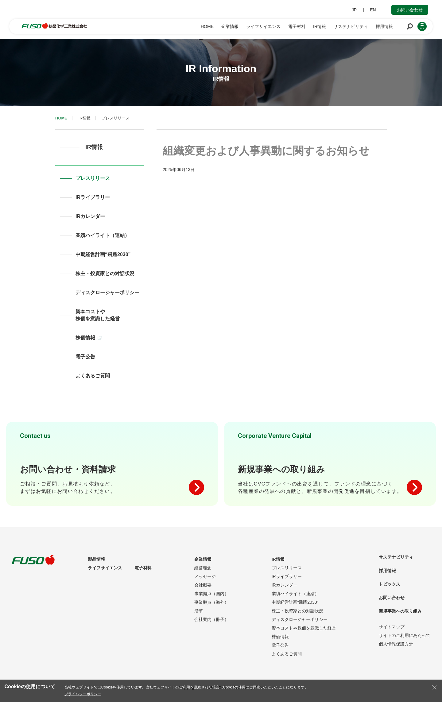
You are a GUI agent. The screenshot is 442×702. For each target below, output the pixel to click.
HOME (61, 118)
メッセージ (205, 576)
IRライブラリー (93, 197)
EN (373, 10)
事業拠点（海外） (211, 602)
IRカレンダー (90, 216)
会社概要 (202, 585)
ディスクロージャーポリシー (107, 292)
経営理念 (202, 567)
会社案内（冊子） (211, 619)
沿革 (198, 610)
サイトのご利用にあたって (404, 635)
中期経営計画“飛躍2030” (103, 254)
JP (354, 10)
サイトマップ (392, 626)
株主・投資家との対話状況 (105, 273)
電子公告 (85, 356)
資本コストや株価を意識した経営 (98, 315)
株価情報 (89, 338)
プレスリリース (93, 178)
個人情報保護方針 (396, 644)
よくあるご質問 (93, 375)
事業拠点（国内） (211, 593)
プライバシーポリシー (82, 694)
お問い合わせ (410, 9)
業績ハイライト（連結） (103, 235)
